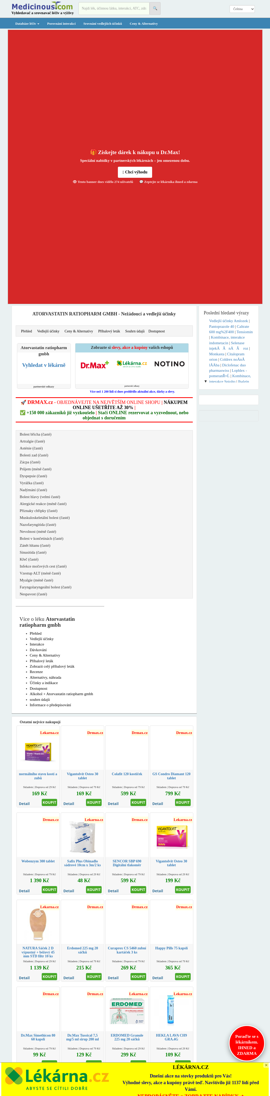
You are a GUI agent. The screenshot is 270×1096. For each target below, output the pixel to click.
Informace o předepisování (50, 705)
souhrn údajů (40, 699)
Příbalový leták (109, 331)
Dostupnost (157, 331)
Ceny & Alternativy (144, 23)
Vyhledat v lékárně (43, 365)
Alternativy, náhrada (45, 677)
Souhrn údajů (135, 331)
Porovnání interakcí (61, 23)
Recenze (36, 672)
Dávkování (38, 650)
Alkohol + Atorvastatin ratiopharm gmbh (61, 694)
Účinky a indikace (44, 683)
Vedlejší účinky (48, 331)
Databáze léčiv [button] (27, 23)
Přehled (26, 331)
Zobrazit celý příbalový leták (52, 666)
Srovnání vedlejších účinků (102, 23)
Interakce (37, 644)
